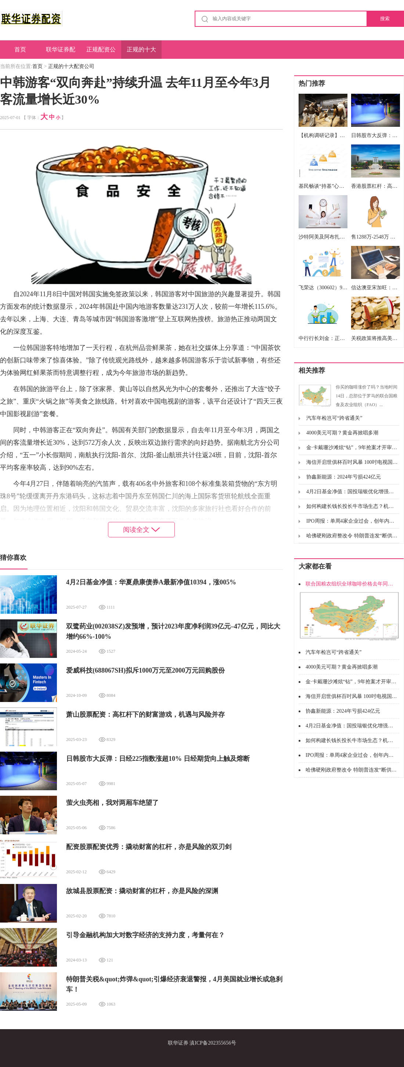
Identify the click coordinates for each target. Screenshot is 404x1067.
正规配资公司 (101, 52)
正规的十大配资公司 (141, 52)
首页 (20, 49)
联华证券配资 (60, 52)
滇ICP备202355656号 (213, 1043)
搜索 (385, 18)
